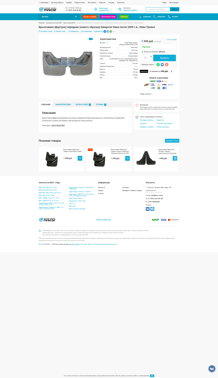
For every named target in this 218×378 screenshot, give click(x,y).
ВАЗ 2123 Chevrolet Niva (77, 208)
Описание (45, 105)
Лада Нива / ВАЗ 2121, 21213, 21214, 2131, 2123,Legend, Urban (82, 193)
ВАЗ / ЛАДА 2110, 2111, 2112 (49, 197)
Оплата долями (163, 127)
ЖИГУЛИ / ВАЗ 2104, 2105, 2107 (50, 191)
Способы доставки (164, 123)
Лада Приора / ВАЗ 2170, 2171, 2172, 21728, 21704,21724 (51, 202)
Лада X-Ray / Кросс (75, 197)
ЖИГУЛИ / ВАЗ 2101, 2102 (48, 186)
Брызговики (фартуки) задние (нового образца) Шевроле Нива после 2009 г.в (120, 151)
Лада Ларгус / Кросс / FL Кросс (80, 190)
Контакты (120, 2)
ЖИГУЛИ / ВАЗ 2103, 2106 (48, 189)
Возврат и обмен (147, 127)
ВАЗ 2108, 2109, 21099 (46, 194)
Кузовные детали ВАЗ (54, 23)
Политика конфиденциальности (105, 243)
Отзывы (111, 2)
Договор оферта (57, 2)
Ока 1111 (72, 202)
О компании (43, 2)
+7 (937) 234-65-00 (73, 10)
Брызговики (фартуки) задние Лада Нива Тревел (73, 150)
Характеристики (63, 105)
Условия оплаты (146, 120)
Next (176, 154)
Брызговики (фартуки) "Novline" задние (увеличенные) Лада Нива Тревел (168, 151)
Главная (41, 23)
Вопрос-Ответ (80, 2)
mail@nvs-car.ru (157, 194)
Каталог (59, 17)
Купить (164, 57)
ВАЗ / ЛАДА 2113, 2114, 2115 (49, 199)
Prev (41, 154)
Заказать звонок (130, 10)
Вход (164, 2)
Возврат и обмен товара (132, 189)
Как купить (92, 2)
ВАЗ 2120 (72, 205)
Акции (100, 189)
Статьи (101, 192)
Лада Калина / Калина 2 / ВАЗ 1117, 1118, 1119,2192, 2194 (51, 207)
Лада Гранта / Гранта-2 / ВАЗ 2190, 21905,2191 (81, 187)
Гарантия (160, 120)
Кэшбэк (69, 2)
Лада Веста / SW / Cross (77, 200)
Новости (102, 2)
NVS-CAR (42, 243)
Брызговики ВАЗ (69, 23)
